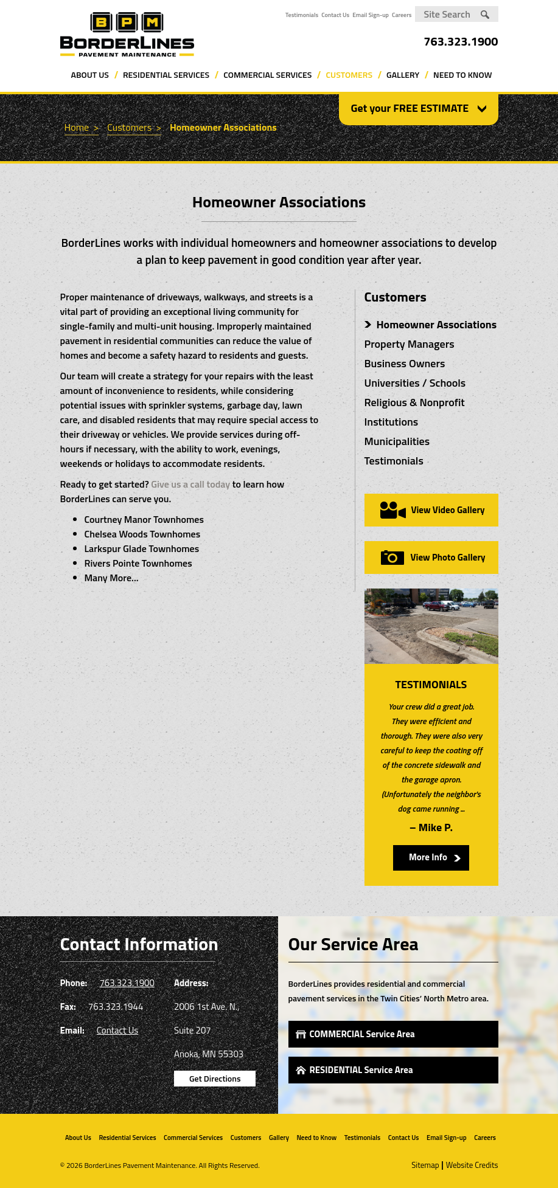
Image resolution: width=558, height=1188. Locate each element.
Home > (82, 127)
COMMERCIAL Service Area (362, 1034)
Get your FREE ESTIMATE (410, 108)
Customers (349, 74)
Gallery (402, 74)
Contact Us (335, 14)
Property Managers (409, 344)
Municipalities (397, 441)
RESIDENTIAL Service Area (361, 1070)
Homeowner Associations (223, 127)
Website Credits (472, 1165)
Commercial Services (267, 74)
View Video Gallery (447, 510)
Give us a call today (190, 484)
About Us (90, 74)
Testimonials (301, 14)
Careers (402, 14)
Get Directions (214, 1078)
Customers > (134, 127)
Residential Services (166, 74)
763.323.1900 (461, 41)
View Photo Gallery (448, 557)
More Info (428, 857)
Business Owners (404, 363)
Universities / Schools (415, 383)
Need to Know (462, 74)
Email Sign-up (370, 14)
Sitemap (425, 1165)
